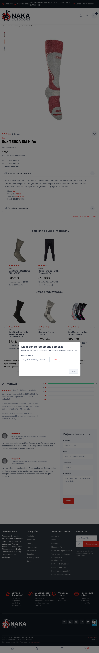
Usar (55, 359)
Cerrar (73, 371)
